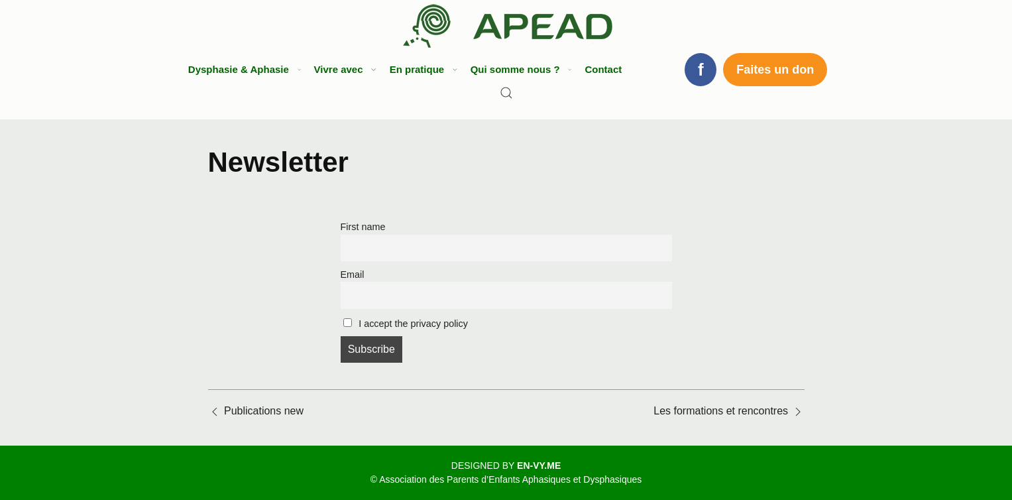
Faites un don (775, 69)
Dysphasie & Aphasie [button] (243, 69)
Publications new (264, 410)
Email (353, 274)
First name (363, 226)
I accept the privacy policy (405, 323)
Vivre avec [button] (343, 69)
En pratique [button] (422, 69)
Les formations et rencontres (720, 410)
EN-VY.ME (539, 465)
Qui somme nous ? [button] (520, 69)
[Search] (506, 92)
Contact (603, 69)
